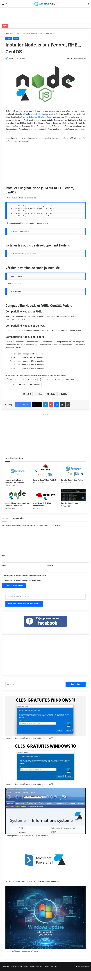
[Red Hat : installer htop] (73, 495)
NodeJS (39, 114)
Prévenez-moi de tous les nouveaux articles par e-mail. (23, 580)
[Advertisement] (45, 15)
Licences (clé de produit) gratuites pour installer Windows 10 (29, 784)
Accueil (8, 33)
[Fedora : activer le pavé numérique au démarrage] (17, 471)
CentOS (27, 394)
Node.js (51, 394)
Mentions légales (36, 967)
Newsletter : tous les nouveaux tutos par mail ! (24, 604)
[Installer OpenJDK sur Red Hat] (45, 471)
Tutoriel (16, 33)
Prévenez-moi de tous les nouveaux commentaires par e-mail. (25, 576)
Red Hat (64, 394)
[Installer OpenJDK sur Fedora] (73, 471)
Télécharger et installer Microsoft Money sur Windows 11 (27, 836)
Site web (50, 565)
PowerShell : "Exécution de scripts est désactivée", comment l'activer (32, 882)
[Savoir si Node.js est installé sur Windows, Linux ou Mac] (17, 495)
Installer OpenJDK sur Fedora (72, 480)
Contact (54, 967)
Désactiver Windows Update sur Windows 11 (23, 951)
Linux (16, 38)
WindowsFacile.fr (83, 967)
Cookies (46, 967)
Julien (12, 58)
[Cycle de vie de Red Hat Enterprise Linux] (45, 495)
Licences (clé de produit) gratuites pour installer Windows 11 (29, 738)
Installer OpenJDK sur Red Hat (44, 480)
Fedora (39, 394)
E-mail (4, 565)
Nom (4, 555)
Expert (22, 33)
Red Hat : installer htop (69, 503)
